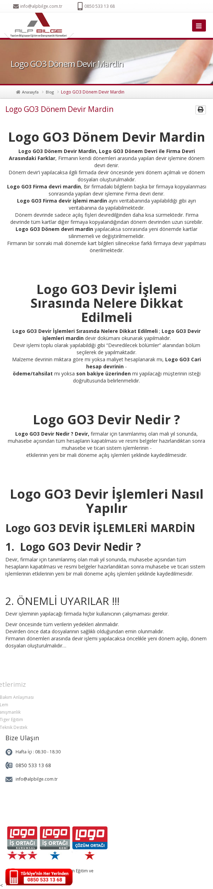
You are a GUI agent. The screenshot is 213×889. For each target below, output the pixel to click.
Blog (50, 92)
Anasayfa (30, 92)
